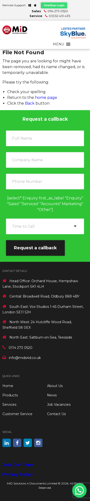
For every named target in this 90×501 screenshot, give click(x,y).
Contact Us (56, 414)
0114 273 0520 (58, 11)
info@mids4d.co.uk (25, 358)
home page (46, 97)
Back (30, 103)
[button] (58, 44)
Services (9, 404)
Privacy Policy (17, 474)
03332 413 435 (59, 16)
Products (10, 395)
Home (7, 386)
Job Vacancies (59, 404)
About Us (55, 386)
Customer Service (17, 414)
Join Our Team (18, 464)
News (52, 395)
